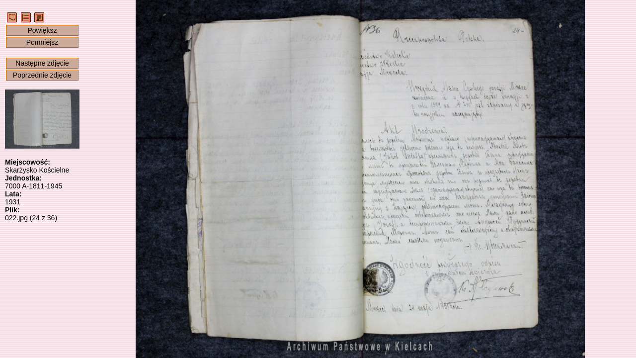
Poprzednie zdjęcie (42, 75)
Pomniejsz (42, 42)
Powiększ (42, 30)
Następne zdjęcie (42, 63)
